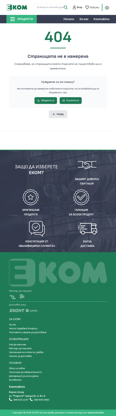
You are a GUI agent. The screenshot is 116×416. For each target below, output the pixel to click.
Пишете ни (70, 100)
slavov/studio (96, 412)
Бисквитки (15, 379)
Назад (58, 114)
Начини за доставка (20, 356)
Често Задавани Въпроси (23, 328)
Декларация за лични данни (24, 376)
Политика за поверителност (25, 372)
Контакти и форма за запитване (27, 332)
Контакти (102, 19)
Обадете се (45, 100)
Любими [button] (92, 7)
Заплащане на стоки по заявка (26, 352)
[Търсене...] (52, 7)
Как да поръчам (17, 344)
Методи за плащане (20, 348)
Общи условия (17, 368)
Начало (69, 19)
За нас (83, 19)
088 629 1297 (18, 399)
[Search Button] (66, 7)
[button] (77, 7)
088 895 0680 (39, 399)
